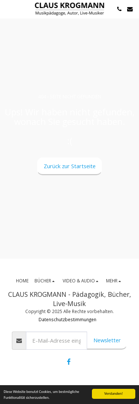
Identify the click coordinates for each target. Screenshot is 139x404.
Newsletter (107, 340)
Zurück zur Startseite (70, 166)
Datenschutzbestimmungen (67, 319)
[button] (8, 8)
